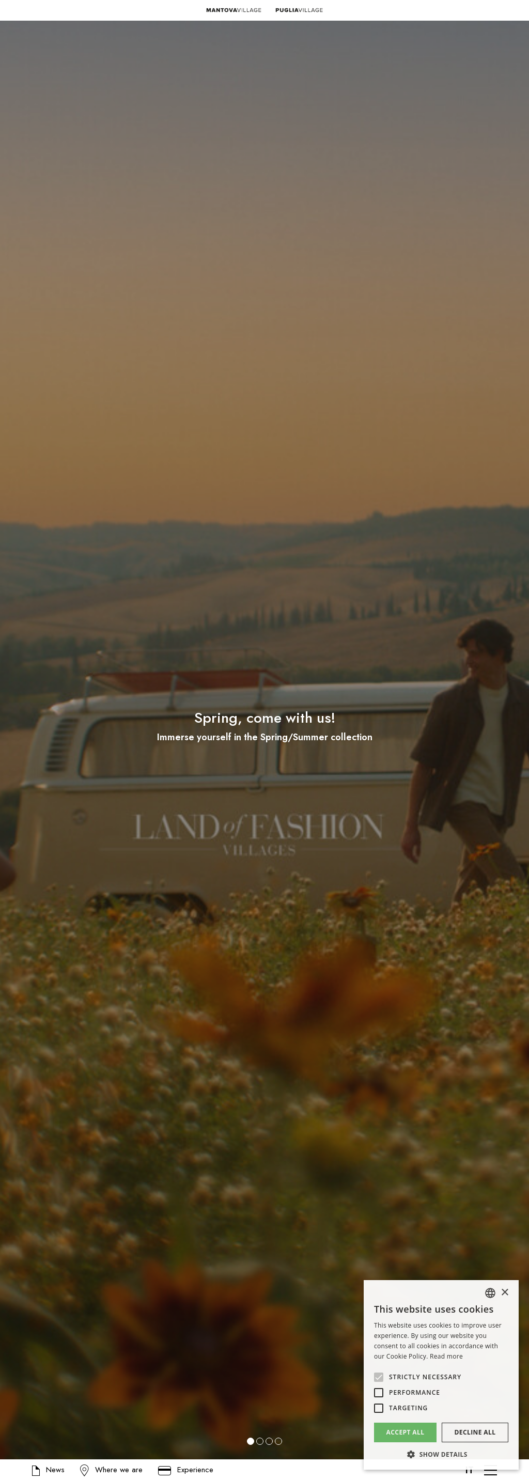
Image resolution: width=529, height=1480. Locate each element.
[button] (15, 740)
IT (469, 1470)
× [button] (504, 1293)
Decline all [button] (475, 1432)
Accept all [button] (405, 1432)
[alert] (441, 1375)
